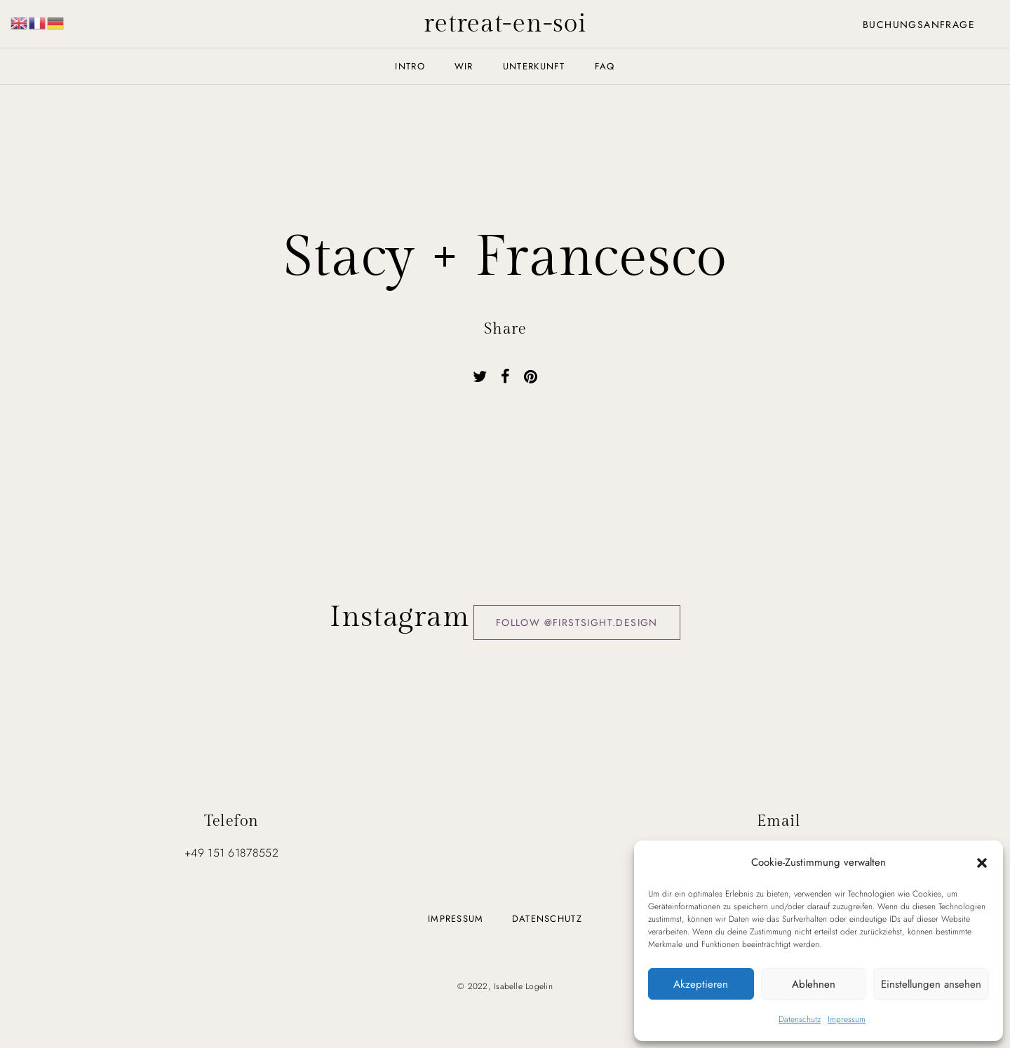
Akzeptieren (700, 984)
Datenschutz (800, 1019)
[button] (982, 862)
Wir (463, 66)
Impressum (847, 1019)
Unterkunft (534, 66)
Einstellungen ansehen (931, 984)
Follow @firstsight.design (577, 622)
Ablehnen (813, 984)
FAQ (605, 66)
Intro (410, 66)
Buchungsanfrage (919, 25)
